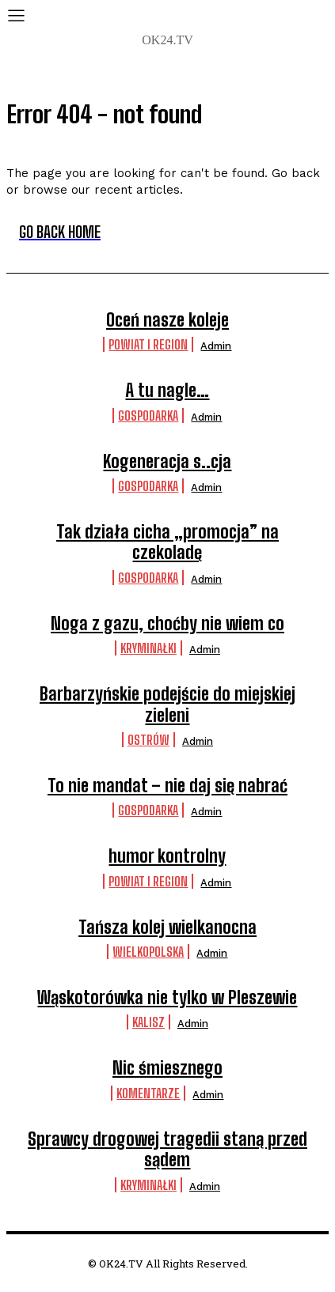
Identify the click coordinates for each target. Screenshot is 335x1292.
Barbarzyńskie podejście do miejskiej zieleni (167, 704)
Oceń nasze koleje (167, 320)
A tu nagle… (167, 390)
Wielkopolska (148, 951)
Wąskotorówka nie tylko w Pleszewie (167, 997)
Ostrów (148, 739)
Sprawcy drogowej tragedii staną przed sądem (167, 1149)
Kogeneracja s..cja (167, 461)
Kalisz (148, 1021)
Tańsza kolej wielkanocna (167, 927)
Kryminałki (148, 647)
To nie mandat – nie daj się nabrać (167, 785)
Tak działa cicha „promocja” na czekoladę (167, 542)
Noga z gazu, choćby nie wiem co (167, 623)
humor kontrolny (167, 856)
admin (215, 346)
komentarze (148, 1093)
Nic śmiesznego (167, 1068)
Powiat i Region (148, 344)
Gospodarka (148, 415)
